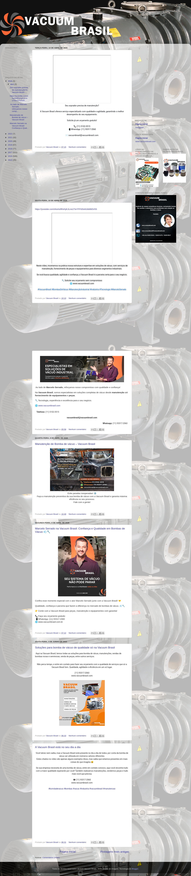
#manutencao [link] (109, 789)
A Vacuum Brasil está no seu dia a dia (58, 747)
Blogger (135, 869)
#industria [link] (84, 789)
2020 (10, 141)
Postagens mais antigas (114, 851)
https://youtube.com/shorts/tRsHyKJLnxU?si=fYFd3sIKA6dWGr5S (66, 209)
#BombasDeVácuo (60, 289)
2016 (10, 156)
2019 (10, 145)
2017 (10, 152)
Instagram (139, 127)
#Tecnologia (104, 289)
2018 (10, 149)
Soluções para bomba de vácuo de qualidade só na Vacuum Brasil (75, 647)
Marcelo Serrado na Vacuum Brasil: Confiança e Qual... (19, 125)
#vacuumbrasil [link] (96, 789)
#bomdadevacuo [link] (55, 789)
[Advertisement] (82, 176)
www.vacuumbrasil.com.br (50, 622)
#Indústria (94, 289)
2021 (10, 137)
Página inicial (68, 851)
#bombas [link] (68, 789)
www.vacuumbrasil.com (49, 405)
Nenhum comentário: (78, 147)
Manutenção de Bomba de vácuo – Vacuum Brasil (65, 443)
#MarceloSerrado (118, 289)
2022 (10, 134)
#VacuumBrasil (44, 289)
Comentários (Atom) (51, 857)
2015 (10, 160)
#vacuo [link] (76, 789)
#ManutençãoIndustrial (79, 289)
